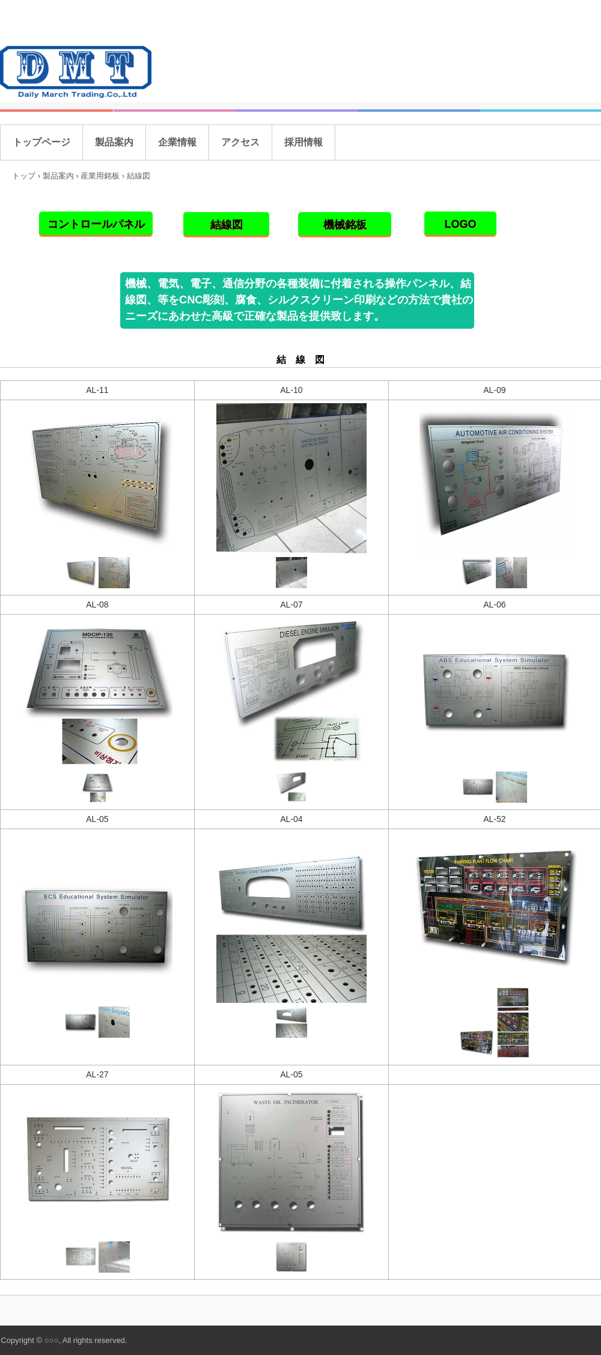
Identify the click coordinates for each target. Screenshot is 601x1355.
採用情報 (303, 142)
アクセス (240, 142)
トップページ (41, 142)
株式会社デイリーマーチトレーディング (79, 73)
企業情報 (177, 142)
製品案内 (114, 142)
